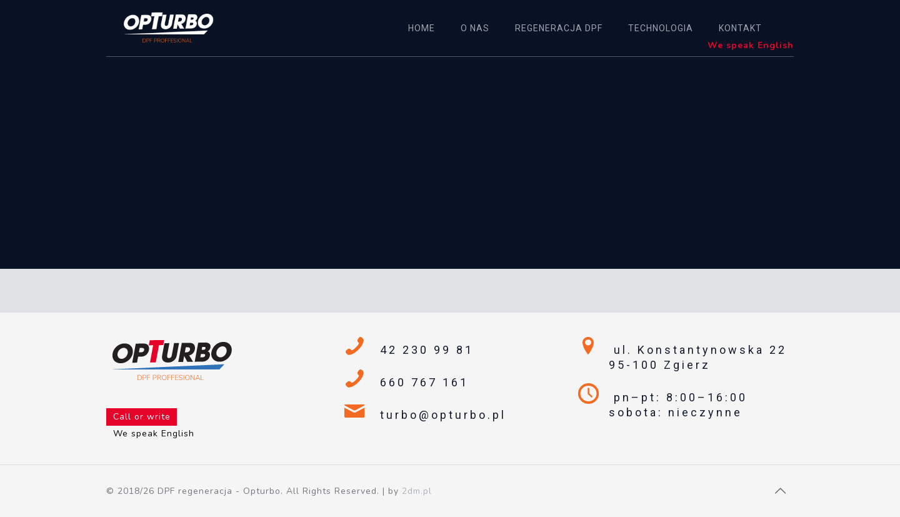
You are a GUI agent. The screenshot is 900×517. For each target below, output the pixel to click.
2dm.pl (417, 491)
